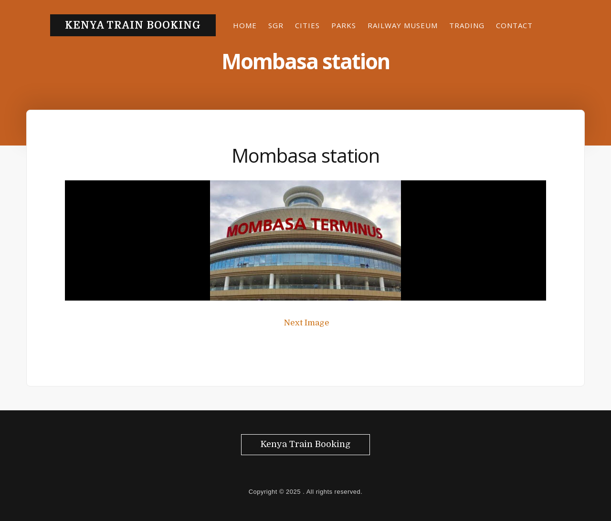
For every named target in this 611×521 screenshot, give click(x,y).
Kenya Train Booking (133, 25)
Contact (514, 25)
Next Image (306, 322)
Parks (343, 25)
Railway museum (403, 25)
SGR (276, 25)
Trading (467, 25)
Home (245, 25)
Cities (307, 25)
